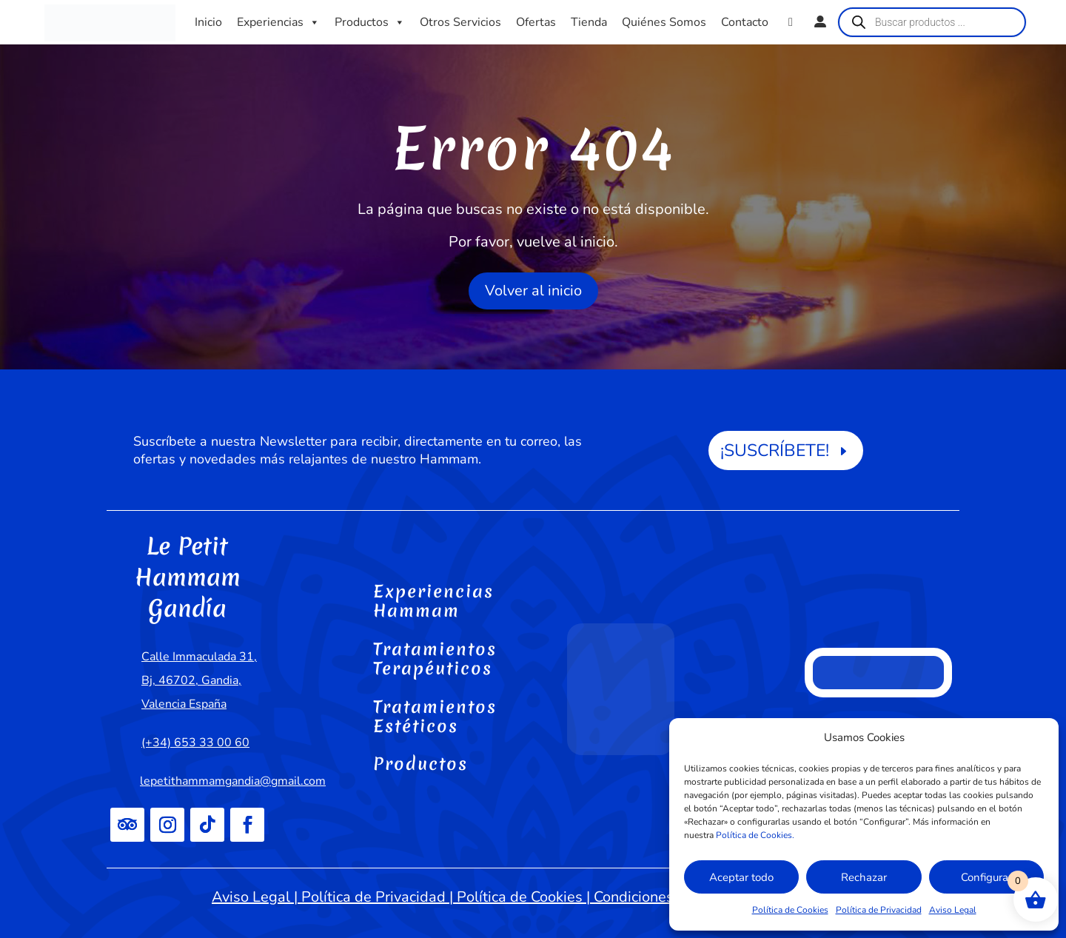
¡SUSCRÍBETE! (774, 450)
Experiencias (278, 22)
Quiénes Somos (664, 22)
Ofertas (536, 22)
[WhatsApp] (790, 22)
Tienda (589, 22)
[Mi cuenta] (820, 22)
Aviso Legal (952, 910)
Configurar (986, 877)
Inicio (208, 22)
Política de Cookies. (755, 835)
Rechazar (864, 877)
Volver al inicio (533, 291)
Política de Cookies (790, 910)
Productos (370, 22)
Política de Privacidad (879, 910)
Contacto (744, 22)
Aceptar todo (741, 877)
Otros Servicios (460, 22)
